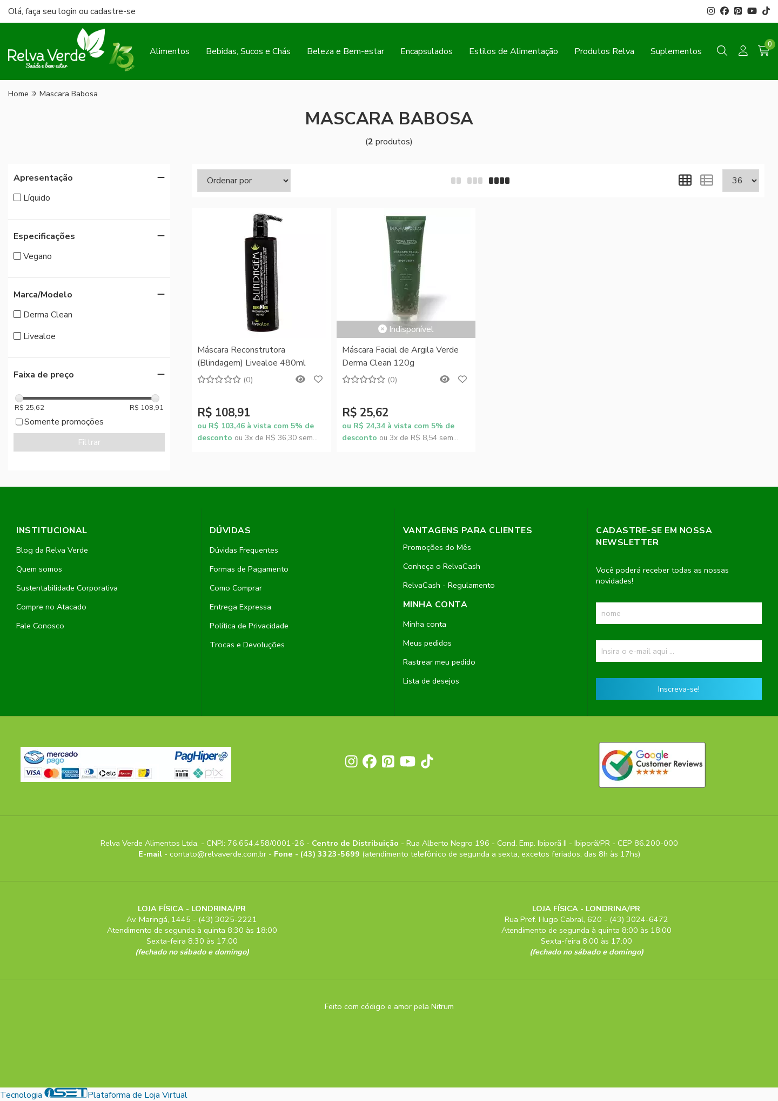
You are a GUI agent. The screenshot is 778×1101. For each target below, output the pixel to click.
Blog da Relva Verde (52, 550)
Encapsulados (426, 51)
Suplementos (676, 51)
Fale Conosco (40, 625)
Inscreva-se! (679, 689)
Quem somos (39, 568)
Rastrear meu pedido (439, 661)
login (68, 11)
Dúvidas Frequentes (244, 550)
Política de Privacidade (249, 625)
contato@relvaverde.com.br (219, 853)
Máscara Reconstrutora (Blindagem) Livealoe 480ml (251, 356)
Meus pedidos (427, 643)
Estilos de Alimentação (513, 51)
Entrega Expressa (240, 606)
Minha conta (424, 624)
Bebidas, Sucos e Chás (248, 51)
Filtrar (89, 442)
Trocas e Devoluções (247, 644)
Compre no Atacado (51, 606)
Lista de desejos (431, 680)
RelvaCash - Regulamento (449, 585)
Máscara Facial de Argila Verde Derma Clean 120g (400, 356)
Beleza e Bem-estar (345, 51)
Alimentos (170, 51)
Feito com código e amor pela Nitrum (389, 1006)
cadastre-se (113, 11)
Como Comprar (236, 587)
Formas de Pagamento (249, 568)
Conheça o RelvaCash (441, 566)
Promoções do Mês (437, 547)
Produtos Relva (604, 51)
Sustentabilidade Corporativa (67, 587)
